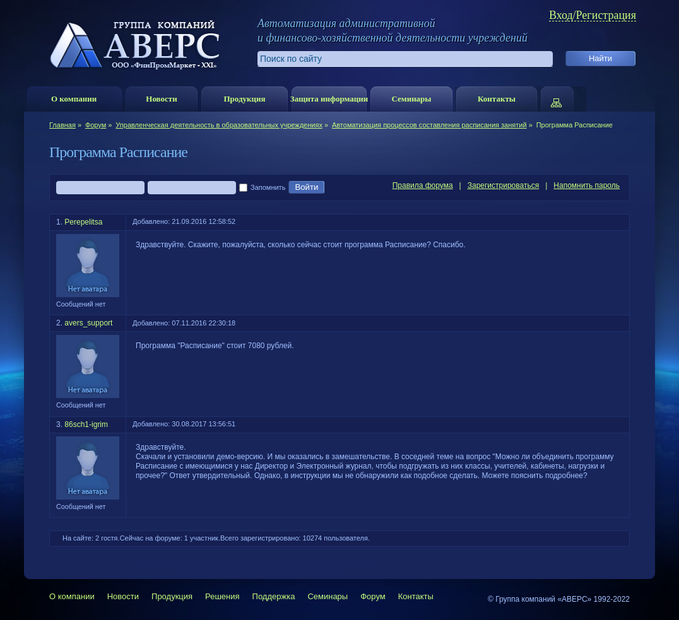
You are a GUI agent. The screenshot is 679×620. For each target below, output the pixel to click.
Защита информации (329, 98)
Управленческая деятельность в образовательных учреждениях (218, 125)
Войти (306, 187)
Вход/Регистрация (592, 15)
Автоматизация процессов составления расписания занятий (429, 125)
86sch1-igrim (86, 424)
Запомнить (262, 188)
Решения (222, 596)
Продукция (244, 98)
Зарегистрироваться (503, 185)
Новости (161, 98)
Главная (62, 125)
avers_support (88, 323)
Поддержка (273, 596)
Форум (95, 125)
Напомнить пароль (586, 185)
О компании (74, 98)
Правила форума (423, 185)
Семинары (411, 98)
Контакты (497, 98)
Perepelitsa (83, 222)
